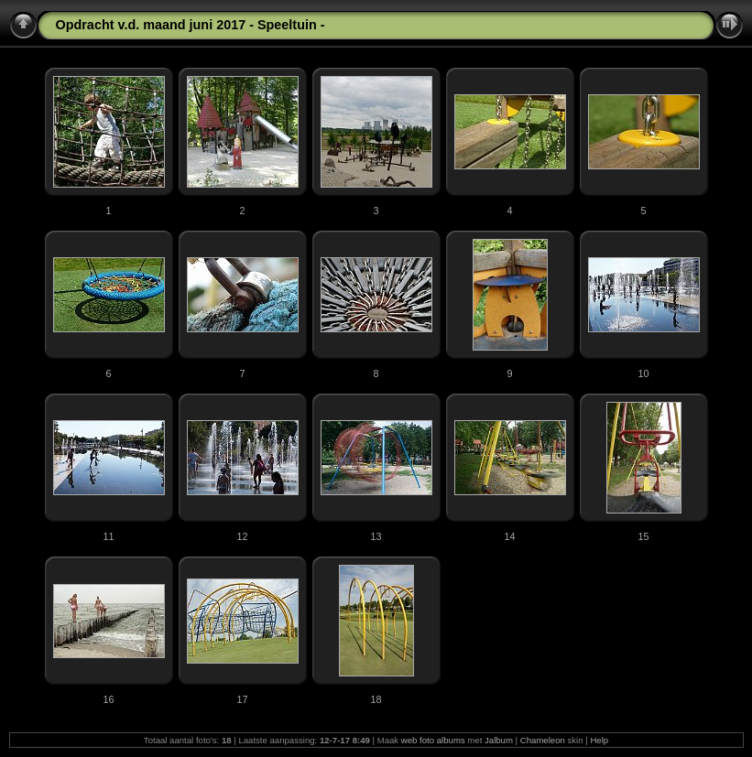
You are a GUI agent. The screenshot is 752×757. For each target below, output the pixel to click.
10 (643, 373)
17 (241, 699)
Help (599, 740)
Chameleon (542, 740)
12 (241, 536)
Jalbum (499, 740)
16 (108, 699)
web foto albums (433, 740)
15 (643, 536)
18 (375, 699)
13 (375, 536)
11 (108, 536)
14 (509, 536)
